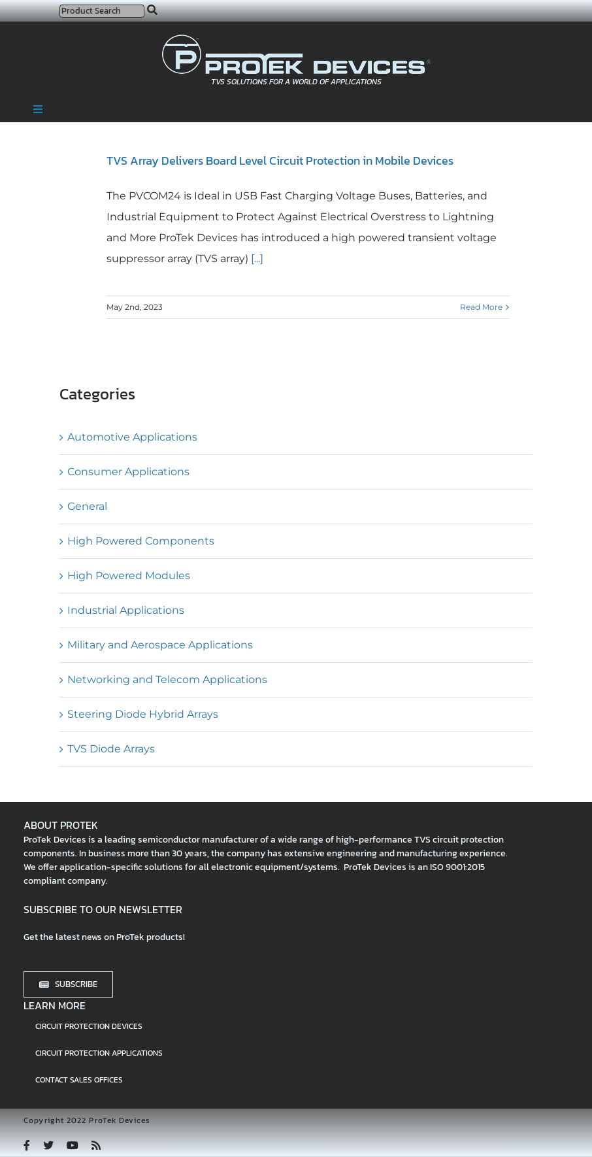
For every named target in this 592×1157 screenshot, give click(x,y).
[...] (255, 258)
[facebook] (27, 1145)
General (87, 506)
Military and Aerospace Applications (160, 645)
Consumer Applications (128, 471)
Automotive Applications (132, 437)
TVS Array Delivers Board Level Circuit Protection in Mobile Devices (280, 160)
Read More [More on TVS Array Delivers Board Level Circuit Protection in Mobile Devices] (481, 307)
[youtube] (72, 1145)
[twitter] (48, 1145)
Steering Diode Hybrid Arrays (142, 714)
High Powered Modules (128, 575)
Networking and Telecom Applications (167, 679)
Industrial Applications (125, 610)
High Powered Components (140, 541)
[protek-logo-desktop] (296, 39)
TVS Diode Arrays (111, 749)
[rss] (96, 1145)
